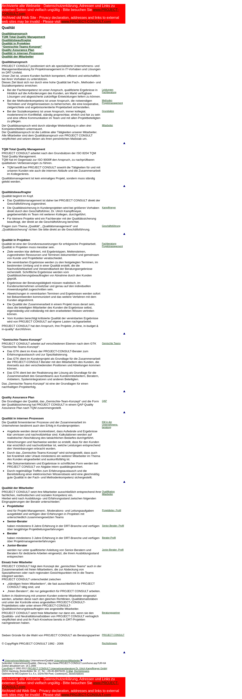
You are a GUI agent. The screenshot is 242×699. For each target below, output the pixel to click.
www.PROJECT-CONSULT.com (86, 21)
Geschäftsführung (111, 226)
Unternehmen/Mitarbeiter (68, 660)
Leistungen (107, 89)
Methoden (107, 100)
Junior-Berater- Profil (112, 549)
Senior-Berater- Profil (113, 525)
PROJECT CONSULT (113, 635)
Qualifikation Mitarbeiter (108, 492)
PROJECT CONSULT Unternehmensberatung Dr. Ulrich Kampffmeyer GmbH (67, 668)
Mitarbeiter (107, 125)
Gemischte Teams (111, 343)
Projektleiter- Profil (111, 510)
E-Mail (69, 671)
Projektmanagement (112, 103)
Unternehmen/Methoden (16, 660)
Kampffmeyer (109, 207)
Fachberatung (109, 92)
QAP (104, 401)
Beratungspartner (111, 612)
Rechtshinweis (109, 643)
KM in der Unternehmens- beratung (110, 425)
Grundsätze (108, 111)
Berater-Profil (109, 537)
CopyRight (7, 668)
